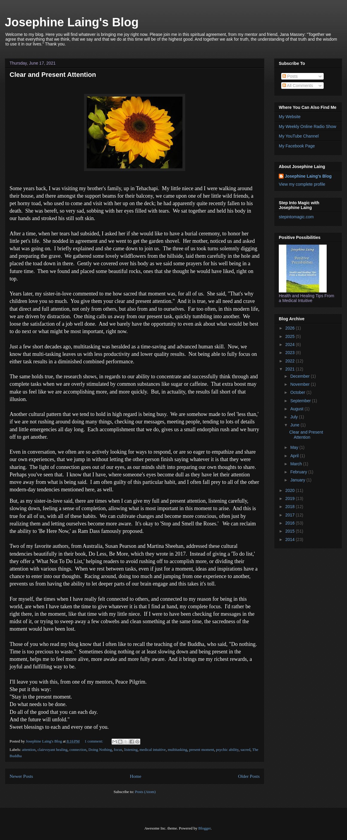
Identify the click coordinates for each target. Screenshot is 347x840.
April (295, 455)
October (298, 392)
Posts (290, 76)
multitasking (177, 749)
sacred (245, 749)
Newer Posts (21, 776)
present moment (201, 749)
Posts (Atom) (145, 791)
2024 (290, 344)
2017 (290, 515)
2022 (290, 361)
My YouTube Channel (299, 136)
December (300, 376)
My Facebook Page (297, 146)
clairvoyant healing (53, 749)
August (297, 408)
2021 (290, 369)
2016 (290, 523)
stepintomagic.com (296, 216)
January (298, 480)
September (301, 400)
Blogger (204, 828)
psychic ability (227, 749)
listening (131, 749)
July (294, 416)
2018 (290, 506)
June (295, 425)
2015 (290, 531)
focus (118, 749)
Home (135, 776)
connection (77, 749)
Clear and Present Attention (53, 74)
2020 (290, 490)
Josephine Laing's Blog (72, 22)
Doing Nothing (100, 749)
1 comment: (94, 741)
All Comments (297, 85)
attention (29, 749)
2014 (290, 539)
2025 (290, 336)
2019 (290, 498)
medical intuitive (152, 749)
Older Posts (249, 776)
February (299, 471)
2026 (290, 328)
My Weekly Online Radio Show (307, 126)
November (300, 384)
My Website (290, 116)
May (294, 447)
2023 (290, 352)
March (296, 463)
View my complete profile (302, 184)
